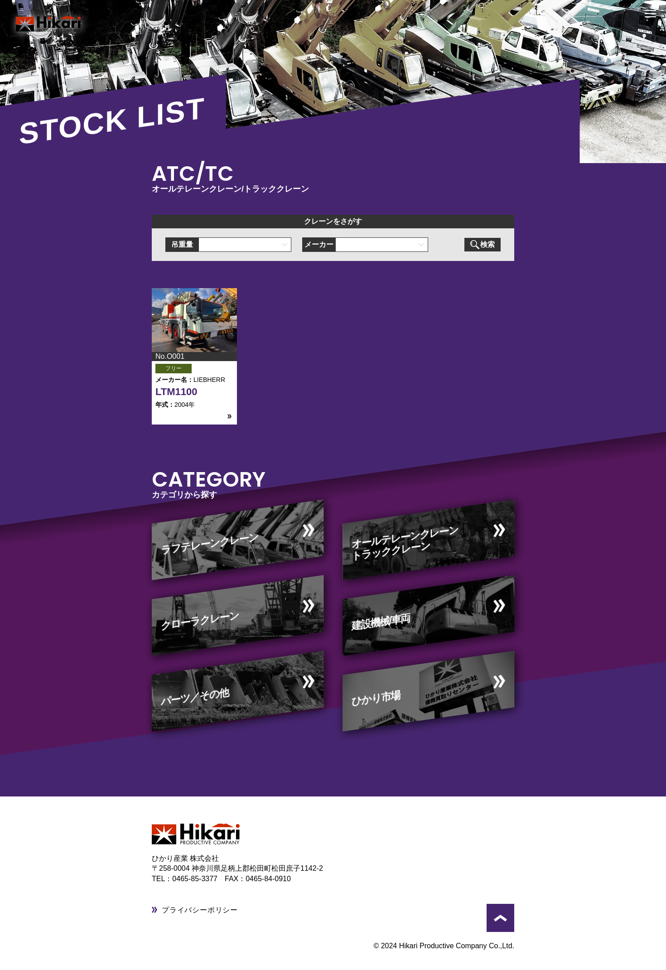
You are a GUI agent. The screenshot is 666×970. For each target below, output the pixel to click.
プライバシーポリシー (200, 910)
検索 (482, 244)
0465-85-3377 (198, 879)
